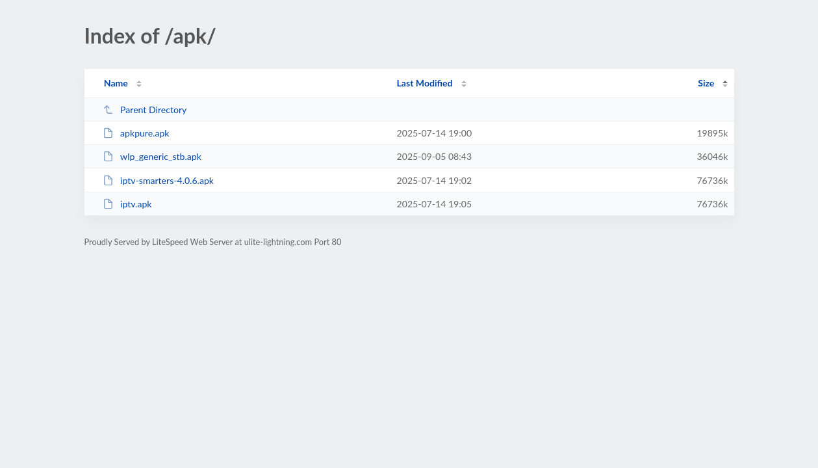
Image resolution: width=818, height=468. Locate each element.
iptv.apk (127, 203)
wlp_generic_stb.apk (152, 156)
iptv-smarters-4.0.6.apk (158, 180)
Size (706, 82)
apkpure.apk (136, 132)
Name (116, 82)
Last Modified (425, 82)
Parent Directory (145, 109)
